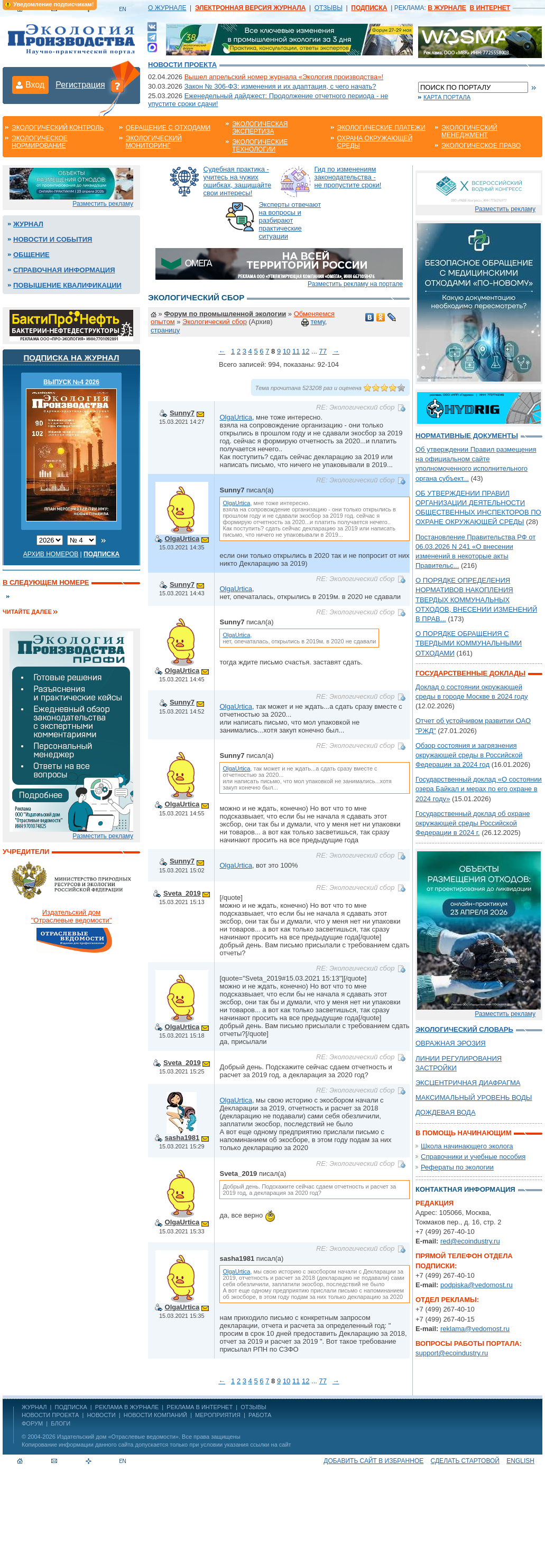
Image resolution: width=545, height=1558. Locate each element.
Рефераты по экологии (457, 1167)
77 (322, 351)
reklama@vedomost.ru (475, 1329)
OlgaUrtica (235, 417)
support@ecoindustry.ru (451, 1353)
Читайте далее (27, 612)
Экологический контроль (58, 127)
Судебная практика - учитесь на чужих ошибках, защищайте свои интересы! (238, 181)
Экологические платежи (381, 127)
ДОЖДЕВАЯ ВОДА (445, 1112)
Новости (101, 1415)
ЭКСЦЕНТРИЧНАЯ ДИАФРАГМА (468, 1083)
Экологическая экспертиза (260, 127)
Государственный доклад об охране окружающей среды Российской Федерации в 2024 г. (472, 823)
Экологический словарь (464, 1029)
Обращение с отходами (168, 127)
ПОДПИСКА (71, 1407)
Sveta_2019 (182, 893)
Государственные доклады (470, 673)
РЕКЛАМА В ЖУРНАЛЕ (127, 1407)
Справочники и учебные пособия (473, 1157)
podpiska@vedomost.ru (476, 1285)
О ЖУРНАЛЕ (167, 8)
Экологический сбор (214, 322)
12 (305, 351)
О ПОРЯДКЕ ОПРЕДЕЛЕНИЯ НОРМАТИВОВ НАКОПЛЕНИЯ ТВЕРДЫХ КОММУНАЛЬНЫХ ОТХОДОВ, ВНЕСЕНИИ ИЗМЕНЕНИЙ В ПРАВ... (476, 599)
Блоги (60, 1423)
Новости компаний (155, 1415)
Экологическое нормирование (40, 142)
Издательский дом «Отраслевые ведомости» (118, 1436)
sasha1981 (182, 1138)
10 (286, 351)
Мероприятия (218, 1415)
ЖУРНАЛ (34, 1407)
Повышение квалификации (67, 285)
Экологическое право (481, 145)
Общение (31, 255)
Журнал (28, 224)
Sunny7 (182, 413)
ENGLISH (520, 1461)
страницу (165, 330)
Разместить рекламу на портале (355, 284)
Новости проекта (182, 65)
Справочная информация (64, 270)
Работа (259, 1415)
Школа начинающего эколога (467, 1146)
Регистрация (80, 84)
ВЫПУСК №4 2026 (71, 382)
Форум (32, 1423)
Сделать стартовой (465, 1461)
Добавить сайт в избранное (373, 1461)
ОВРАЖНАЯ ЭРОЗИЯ (450, 1043)
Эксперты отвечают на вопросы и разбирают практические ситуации (290, 220)
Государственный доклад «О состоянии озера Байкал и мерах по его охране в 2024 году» (478, 788)
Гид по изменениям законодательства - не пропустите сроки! (348, 177)
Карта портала (446, 97)
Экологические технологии (260, 145)
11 (296, 351)
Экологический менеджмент (469, 131)
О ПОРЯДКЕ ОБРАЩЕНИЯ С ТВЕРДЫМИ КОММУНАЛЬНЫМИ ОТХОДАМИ (468, 643)
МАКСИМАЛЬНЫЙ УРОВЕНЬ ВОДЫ (473, 1097)
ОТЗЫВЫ (329, 8)
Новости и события (52, 239)
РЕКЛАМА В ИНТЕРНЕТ (200, 1407)
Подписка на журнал (71, 357)
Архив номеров (51, 554)
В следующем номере (46, 582)
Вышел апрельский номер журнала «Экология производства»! (283, 77)
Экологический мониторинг (154, 142)
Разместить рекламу (102, 203)
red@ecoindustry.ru (470, 1241)
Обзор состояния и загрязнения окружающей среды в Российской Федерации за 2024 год (468, 755)
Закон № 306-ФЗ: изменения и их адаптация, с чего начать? (280, 86)
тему (317, 322)
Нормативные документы (466, 436)
